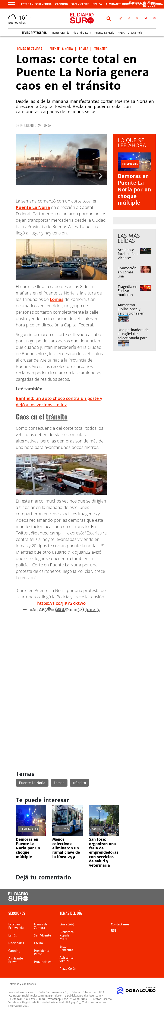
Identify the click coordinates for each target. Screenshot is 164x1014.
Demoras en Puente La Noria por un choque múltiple (134, 189)
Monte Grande (60, 32)
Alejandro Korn (82, 32)
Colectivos (62, 829)
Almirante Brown (119, 4)
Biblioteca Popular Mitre (67, 935)
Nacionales (16, 943)
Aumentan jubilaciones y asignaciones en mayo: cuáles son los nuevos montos (133, 313)
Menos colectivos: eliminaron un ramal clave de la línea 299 (66, 848)
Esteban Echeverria (36, 4)
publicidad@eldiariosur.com (84, 995)
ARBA (121, 32)
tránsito (56, 416)
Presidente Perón (42, 952)
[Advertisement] (86, 642)
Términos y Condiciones (22, 983)
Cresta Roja (135, 32)
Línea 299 (67, 924)
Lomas (56, 299)
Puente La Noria (104, 32)
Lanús (12, 935)
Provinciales (42, 962)
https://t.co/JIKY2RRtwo (61, 603)
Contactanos (120, 924)
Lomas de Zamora (40, 926)
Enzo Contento (66, 948)
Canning (61, 4)
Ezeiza (97, 4)
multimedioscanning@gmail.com (42, 995)
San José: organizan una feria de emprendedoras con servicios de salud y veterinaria (103, 852)
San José (97, 829)
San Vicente (80, 4)
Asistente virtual (66, 959)
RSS (113, 930)
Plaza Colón (68, 969)
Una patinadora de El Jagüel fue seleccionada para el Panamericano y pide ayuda (133, 338)
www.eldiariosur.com (22, 992)
